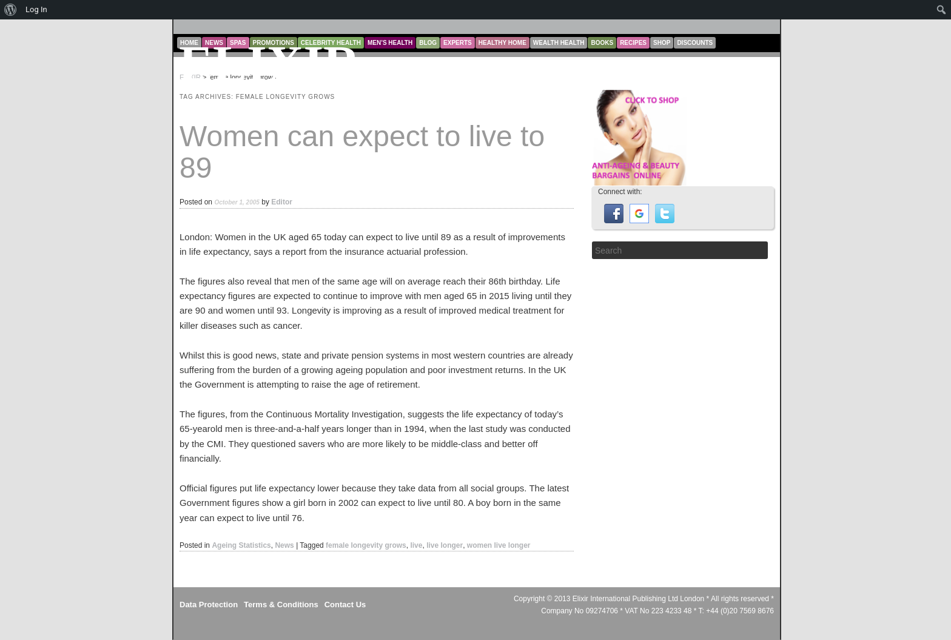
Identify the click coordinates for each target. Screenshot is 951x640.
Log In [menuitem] (36, 9)
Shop (661, 42)
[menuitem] (10, 9)
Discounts (695, 42)
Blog (428, 42)
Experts (457, 42)
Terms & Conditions (281, 604)
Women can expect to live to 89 (362, 152)
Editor (281, 202)
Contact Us (345, 604)
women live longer (499, 545)
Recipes (633, 42)
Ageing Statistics (241, 545)
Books (602, 42)
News (284, 545)
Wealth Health (559, 42)
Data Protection (209, 604)
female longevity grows (366, 545)
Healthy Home (502, 42)
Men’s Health (390, 42)
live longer (444, 545)
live (416, 545)
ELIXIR (269, 64)
